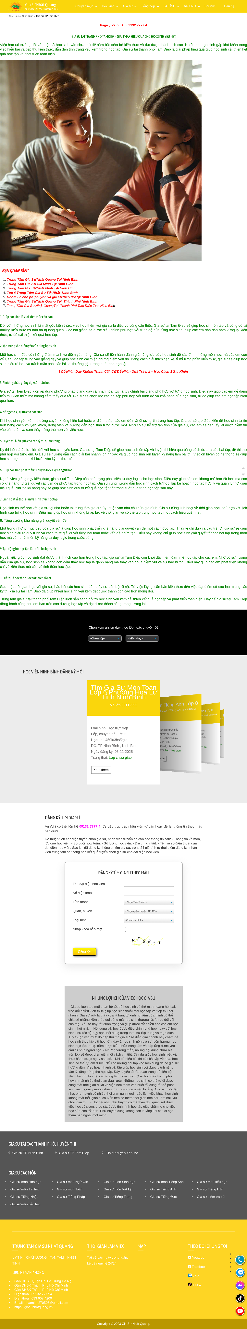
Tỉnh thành (81, 902)
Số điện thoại (83, 893)
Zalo (115, 25)
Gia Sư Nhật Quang (135, 1323)
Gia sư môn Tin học (25, 1189)
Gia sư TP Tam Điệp (74, 1153)
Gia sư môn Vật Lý (118, 1189)
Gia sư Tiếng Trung (118, 1197)
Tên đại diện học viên (89, 884)
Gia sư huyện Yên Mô (122, 1153)
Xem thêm (101, 770)
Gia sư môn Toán (70, 1189)
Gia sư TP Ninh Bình (27, 1153)
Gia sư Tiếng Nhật (24, 1197)
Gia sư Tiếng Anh (163, 1189)
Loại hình (80, 920)
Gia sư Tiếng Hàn (210, 1189)
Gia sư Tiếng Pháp (71, 1197)
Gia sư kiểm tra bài (211, 1197)
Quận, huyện (82, 911)
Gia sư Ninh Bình (23, 16)
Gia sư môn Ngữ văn (72, 1182)
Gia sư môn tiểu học (212, 1182)
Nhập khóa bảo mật (87, 929)
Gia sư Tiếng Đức (163, 1197)
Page (104, 25)
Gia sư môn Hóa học (25, 1182)
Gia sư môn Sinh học (119, 1182)
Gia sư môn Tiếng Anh (167, 1182)
